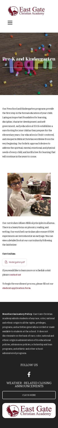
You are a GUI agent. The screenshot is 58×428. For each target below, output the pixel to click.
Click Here (29, 395)
